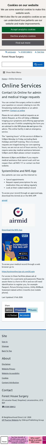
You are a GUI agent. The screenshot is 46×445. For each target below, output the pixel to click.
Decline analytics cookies (23, 36)
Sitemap (5, 346)
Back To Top (7, 351)
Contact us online (17, 110)
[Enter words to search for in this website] (17, 64)
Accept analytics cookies (23, 29)
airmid (4, 200)
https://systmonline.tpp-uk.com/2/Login (18, 271)
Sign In (5, 342)
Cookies (5, 378)
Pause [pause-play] (4, 442)
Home (4, 79)
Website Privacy (8, 369)
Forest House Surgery (13, 56)
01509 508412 (25, 52)
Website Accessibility (11, 373)
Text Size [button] (39, 52)
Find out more (23, 42)
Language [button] (10, 52)
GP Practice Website (10, 420)
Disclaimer (6, 364)
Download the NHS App (12, 230)
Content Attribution (10, 382)
